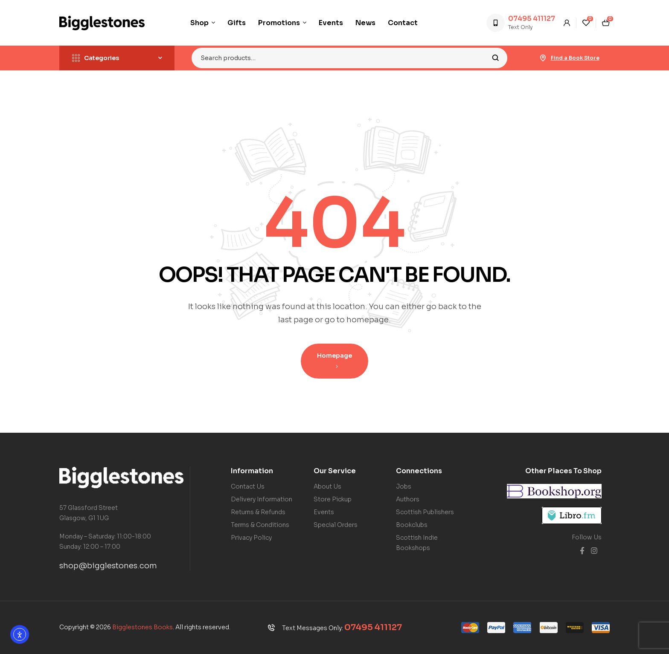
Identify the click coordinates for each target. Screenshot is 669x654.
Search (495, 58)
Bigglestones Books (142, 627)
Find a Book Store (575, 58)
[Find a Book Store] (543, 58)
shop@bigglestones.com (108, 565)
